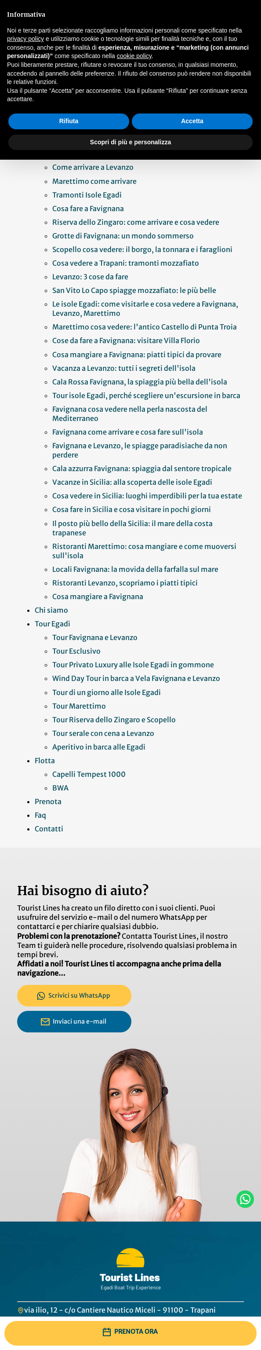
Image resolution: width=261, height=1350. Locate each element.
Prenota (48, 801)
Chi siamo (51, 610)
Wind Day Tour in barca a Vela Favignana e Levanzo (136, 678)
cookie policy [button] (134, 55)
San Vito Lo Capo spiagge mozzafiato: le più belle (134, 290)
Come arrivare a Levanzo (93, 167)
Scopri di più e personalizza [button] (130, 142)
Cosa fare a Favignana (88, 208)
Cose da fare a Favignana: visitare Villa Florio (126, 340)
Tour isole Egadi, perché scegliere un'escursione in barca (146, 395)
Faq (40, 815)
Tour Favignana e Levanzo (95, 637)
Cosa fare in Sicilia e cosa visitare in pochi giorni (131, 509)
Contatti (49, 828)
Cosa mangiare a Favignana (97, 596)
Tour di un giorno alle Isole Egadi (106, 692)
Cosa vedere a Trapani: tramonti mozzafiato (125, 263)
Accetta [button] (192, 120)
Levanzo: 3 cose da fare (90, 276)
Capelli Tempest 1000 (89, 774)
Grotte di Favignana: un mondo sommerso (123, 235)
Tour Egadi (52, 623)
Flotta (45, 760)
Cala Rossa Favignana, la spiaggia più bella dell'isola (140, 381)
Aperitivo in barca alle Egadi (98, 747)
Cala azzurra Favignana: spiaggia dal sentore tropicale (142, 468)
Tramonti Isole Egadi (87, 194)
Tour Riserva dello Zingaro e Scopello (114, 719)
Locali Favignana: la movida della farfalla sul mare (135, 569)
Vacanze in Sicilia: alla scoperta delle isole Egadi (132, 482)
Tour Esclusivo (76, 651)
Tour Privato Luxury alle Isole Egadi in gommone (133, 664)
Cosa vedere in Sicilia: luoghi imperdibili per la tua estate (147, 495)
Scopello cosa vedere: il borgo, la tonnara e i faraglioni (142, 249)
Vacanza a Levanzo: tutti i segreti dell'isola (124, 368)
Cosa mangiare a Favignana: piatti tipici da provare (136, 354)
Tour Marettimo (79, 706)
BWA (61, 787)
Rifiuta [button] (69, 120)
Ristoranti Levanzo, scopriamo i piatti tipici (125, 582)
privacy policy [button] (25, 38)
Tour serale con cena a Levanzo (103, 733)
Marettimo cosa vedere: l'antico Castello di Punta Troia (144, 326)
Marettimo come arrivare (94, 181)
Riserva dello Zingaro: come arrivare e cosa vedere (135, 222)
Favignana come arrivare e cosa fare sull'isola (128, 432)
